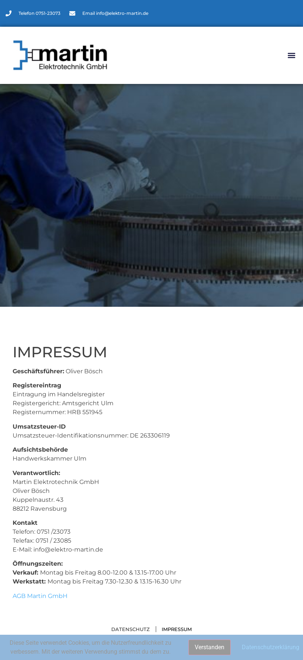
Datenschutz (130, 629)
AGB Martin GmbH (40, 595)
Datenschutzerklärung (270, 647)
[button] (291, 55)
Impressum (177, 629)
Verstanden (209, 647)
